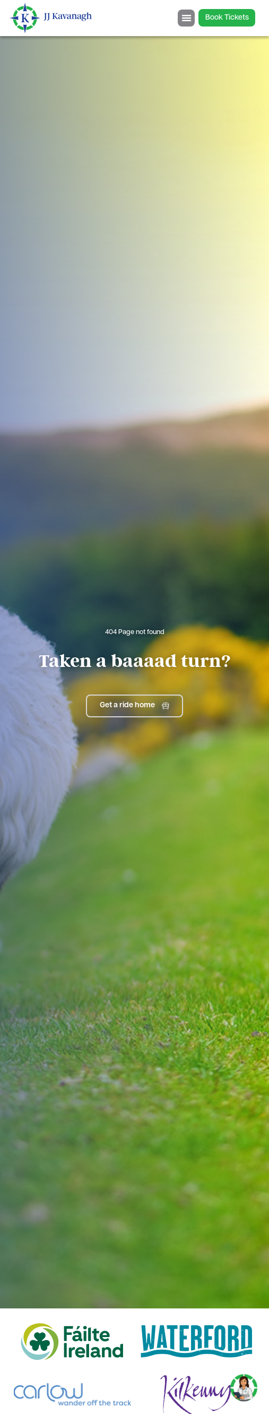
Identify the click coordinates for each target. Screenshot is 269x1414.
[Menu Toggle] (186, 18)
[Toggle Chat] (243, 1384)
